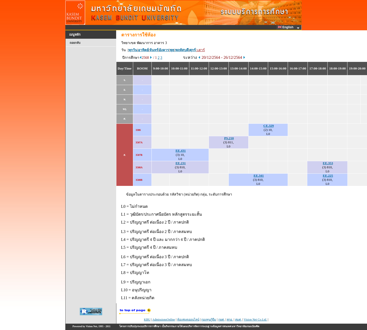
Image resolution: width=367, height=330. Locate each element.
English (286, 27)
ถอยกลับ (75, 42)
